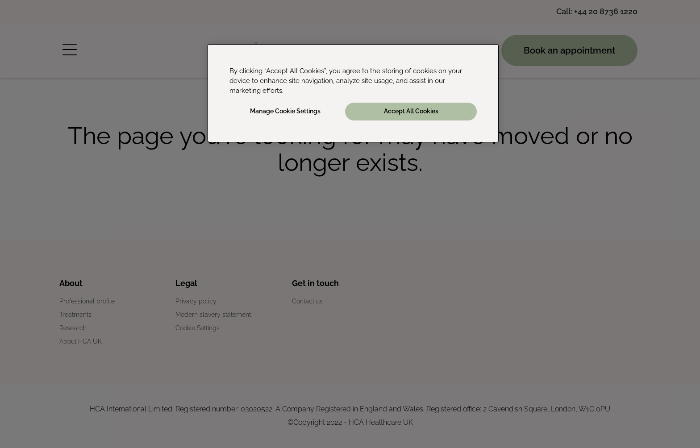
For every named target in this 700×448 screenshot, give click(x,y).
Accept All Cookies (411, 111)
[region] (353, 93)
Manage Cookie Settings (285, 111)
